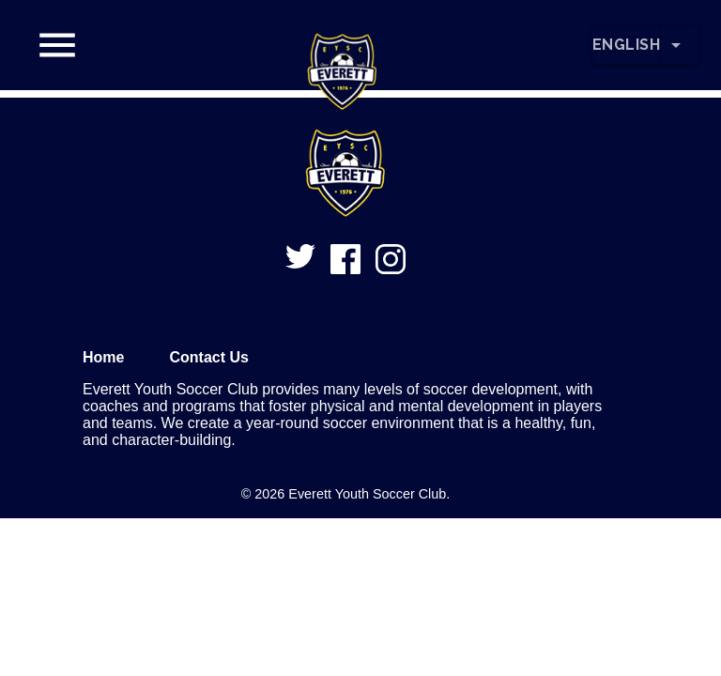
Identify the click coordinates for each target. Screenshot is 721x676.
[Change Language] (679, 45)
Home (103, 357)
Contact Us (208, 357)
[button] (343, 45)
